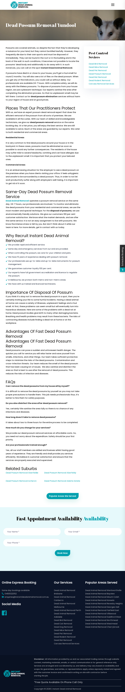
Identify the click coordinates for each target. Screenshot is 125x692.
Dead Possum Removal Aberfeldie (22, 472)
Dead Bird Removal (98, 63)
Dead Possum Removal (100, 73)
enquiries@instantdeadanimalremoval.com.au (27, 597)
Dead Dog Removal (63, 627)
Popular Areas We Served (62, 496)
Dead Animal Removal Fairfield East (102, 610)
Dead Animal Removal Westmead (101, 623)
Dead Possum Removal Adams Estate (62, 481)
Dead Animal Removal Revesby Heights (104, 603)
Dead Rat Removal (98, 77)
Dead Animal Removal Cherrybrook (102, 627)
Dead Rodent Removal (99, 80)
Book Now (62, 553)
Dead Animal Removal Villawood (100, 613)
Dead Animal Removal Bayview (100, 593)
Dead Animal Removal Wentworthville (103, 590)
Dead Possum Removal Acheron (21, 481)
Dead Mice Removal (98, 67)
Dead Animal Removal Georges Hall (102, 607)
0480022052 (11, 593)
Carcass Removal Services (101, 83)
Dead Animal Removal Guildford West (103, 617)
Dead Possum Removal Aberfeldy (60, 472)
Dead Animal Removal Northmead (101, 620)
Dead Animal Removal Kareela (99, 600)
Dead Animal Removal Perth (67, 610)
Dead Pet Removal (98, 70)
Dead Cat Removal (63, 623)
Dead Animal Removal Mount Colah (102, 597)
